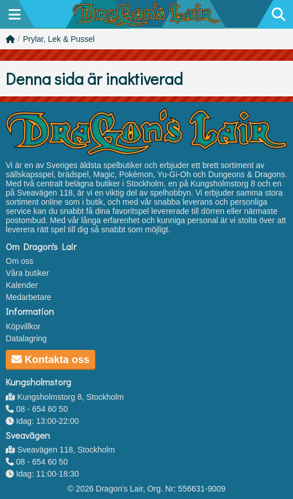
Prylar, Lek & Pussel (59, 39)
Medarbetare (28, 297)
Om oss (19, 261)
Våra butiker (27, 273)
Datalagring (26, 338)
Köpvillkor (23, 326)
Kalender (22, 285)
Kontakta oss (50, 359)
